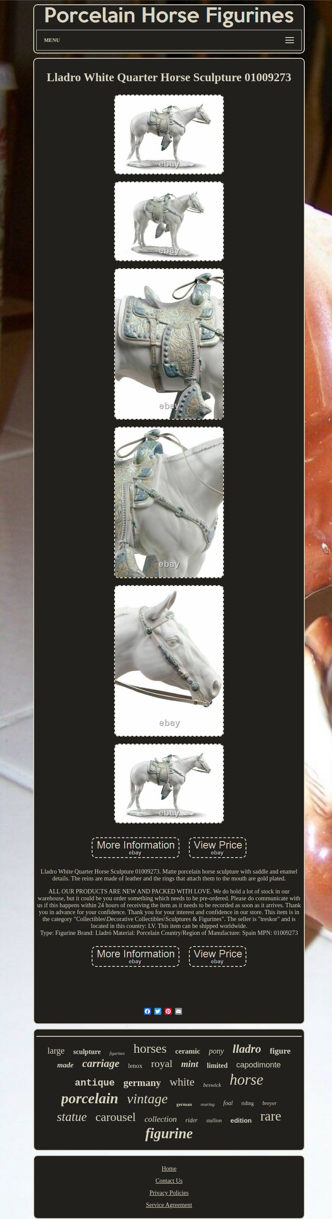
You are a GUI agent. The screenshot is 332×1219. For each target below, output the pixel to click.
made (65, 1065)
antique (95, 1083)
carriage (100, 1063)
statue (72, 1117)
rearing (208, 1104)
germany (142, 1082)
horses (150, 1048)
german (184, 1104)
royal (161, 1063)
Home (169, 1168)
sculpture (87, 1051)
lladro (247, 1048)
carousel (116, 1117)
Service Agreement (169, 1205)
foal (228, 1103)
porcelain (89, 1098)
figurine (169, 1133)
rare (270, 1116)
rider (191, 1120)
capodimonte (258, 1065)
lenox (135, 1065)
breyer (269, 1103)
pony (216, 1051)
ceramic (187, 1051)
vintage (147, 1098)
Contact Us (169, 1181)
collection (160, 1119)
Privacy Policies (169, 1193)
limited (217, 1065)
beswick (212, 1085)
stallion (214, 1121)
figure (280, 1050)
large (56, 1050)
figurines (117, 1053)
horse (246, 1079)
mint (189, 1064)
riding (247, 1103)
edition (241, 1120)
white (182, 1082)
